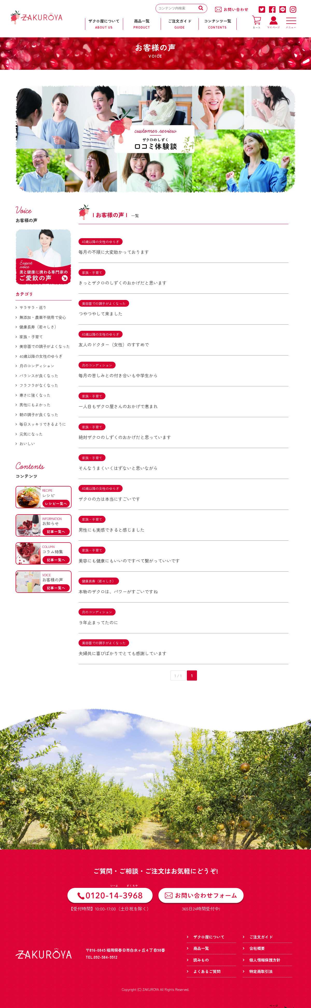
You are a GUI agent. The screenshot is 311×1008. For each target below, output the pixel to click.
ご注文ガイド (261, 937)
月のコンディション (36, 365)
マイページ (273, 26)
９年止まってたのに (98, 622)
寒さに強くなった (35, 395)
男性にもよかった (35, 404)
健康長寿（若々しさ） (38, 327)
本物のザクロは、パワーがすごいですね (118, 591)
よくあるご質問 (207, 971)
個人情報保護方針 (264, 960)
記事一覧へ (56, 531)
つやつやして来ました (101, 313)
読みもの (201, 960)
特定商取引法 (261, 971)
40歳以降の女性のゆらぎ (40, 356)
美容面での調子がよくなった (44, 346)
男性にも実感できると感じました (112, 529)
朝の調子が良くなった (38, 414)
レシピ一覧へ (56, 503)
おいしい (27, 443)
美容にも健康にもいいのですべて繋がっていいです (129, 560)
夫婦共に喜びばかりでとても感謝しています (123, 653)
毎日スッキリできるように (42, 424)
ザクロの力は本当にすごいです (109, 499)
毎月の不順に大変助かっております (114, 252)
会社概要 (257, 948)
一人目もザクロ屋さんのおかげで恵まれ (118, 406)
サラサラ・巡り (33, 307)
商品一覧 (201, 948)
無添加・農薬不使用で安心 (42, 317)
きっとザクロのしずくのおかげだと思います (123, 282)
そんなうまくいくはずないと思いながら (118, 468)
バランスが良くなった (38, 375)
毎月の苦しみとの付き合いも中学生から (118, 375)
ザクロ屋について (208, 937)
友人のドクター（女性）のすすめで (114, 344)
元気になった (31, 434)
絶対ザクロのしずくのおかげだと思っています (125, 437)
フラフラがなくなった (38, 385)
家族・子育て (31, 336)
